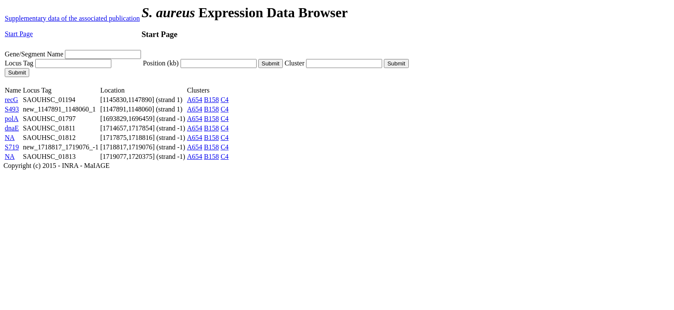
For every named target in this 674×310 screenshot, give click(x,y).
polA (11, 118)
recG (11, 99)
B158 (211, 99)
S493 (12, 109)
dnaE (12, 128)
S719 (12, 147)
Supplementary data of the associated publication (72, 18)
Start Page (19, 33)
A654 (194, 99)
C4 (225, 99)
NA (10, 137)
